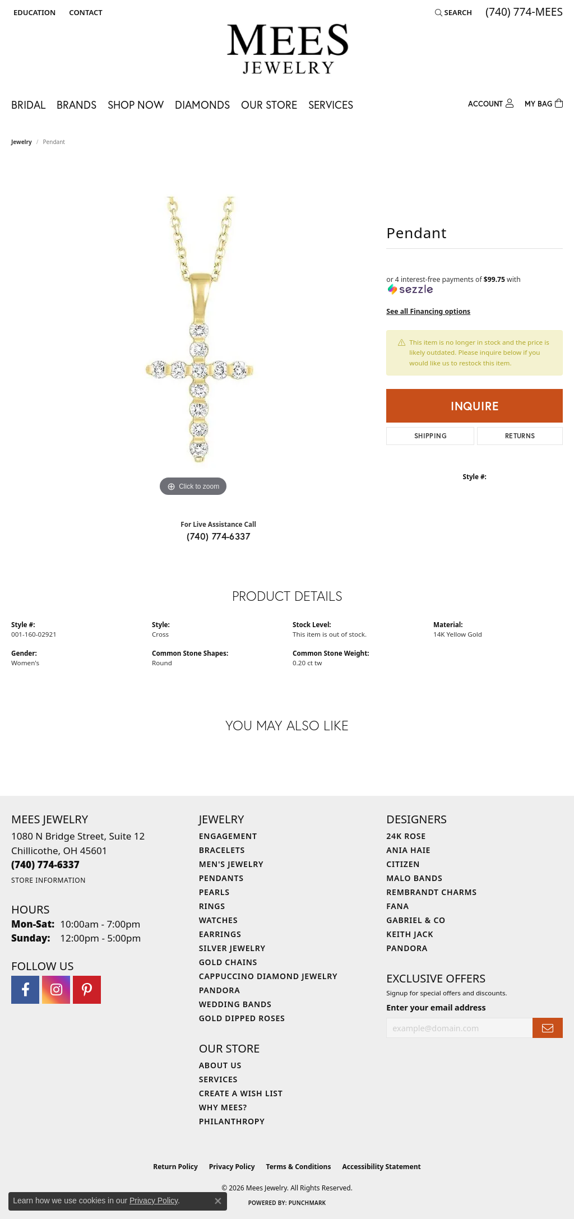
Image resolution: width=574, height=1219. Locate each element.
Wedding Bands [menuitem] (235, 1004)
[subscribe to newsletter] (548, 1028)
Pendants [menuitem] (221, 878)
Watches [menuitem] (218, 920)
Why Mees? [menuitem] (223, 1107)
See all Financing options (428, 311)
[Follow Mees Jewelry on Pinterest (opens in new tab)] (87, 990)
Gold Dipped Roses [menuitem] (242, 1018)
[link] (84, 12)
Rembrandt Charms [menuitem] (431, 892)
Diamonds (202, 105)
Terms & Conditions (298, 1166)
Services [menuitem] (218, 1079)
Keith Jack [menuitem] (409, 934)
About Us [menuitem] (220, 1065)
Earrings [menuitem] (220, 934)
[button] (33, 12)
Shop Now (136, 105)
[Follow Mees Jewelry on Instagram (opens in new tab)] (56, 990)
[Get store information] (48, 880)
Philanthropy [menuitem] (232, 1121)
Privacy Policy (232, 1166)
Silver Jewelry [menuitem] (232, 948)
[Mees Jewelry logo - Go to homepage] (287, 51)
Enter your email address (435, 1007)
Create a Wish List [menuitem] (241, 1093)
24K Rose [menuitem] (406, 836)
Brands (76, 105)
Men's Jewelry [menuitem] (231, 864)
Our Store (269, 105)
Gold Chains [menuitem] (228, 962)
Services (330, 105)
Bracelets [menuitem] (222, 850)
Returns (520, 436)
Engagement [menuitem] (228, 836)
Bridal (28, 105)
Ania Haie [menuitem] (408, 850)
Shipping (430, 436)
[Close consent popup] (218, 1201)
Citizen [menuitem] (403, 864)
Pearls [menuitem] (214, 892)
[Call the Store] (45, 864)
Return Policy (175, 1166)
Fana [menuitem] (397, 906)
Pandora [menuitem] (219, 990)
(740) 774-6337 (218, 536)
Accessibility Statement (381, 1166)
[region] (193, 331)
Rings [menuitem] (212, 906)
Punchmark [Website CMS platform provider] (307, 1203)
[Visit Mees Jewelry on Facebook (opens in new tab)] (25, 990)
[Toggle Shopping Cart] (544, 102)
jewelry (21, 142)
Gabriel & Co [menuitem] (415, 920)
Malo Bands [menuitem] (414, 878)
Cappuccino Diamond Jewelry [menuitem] (268, 976)
